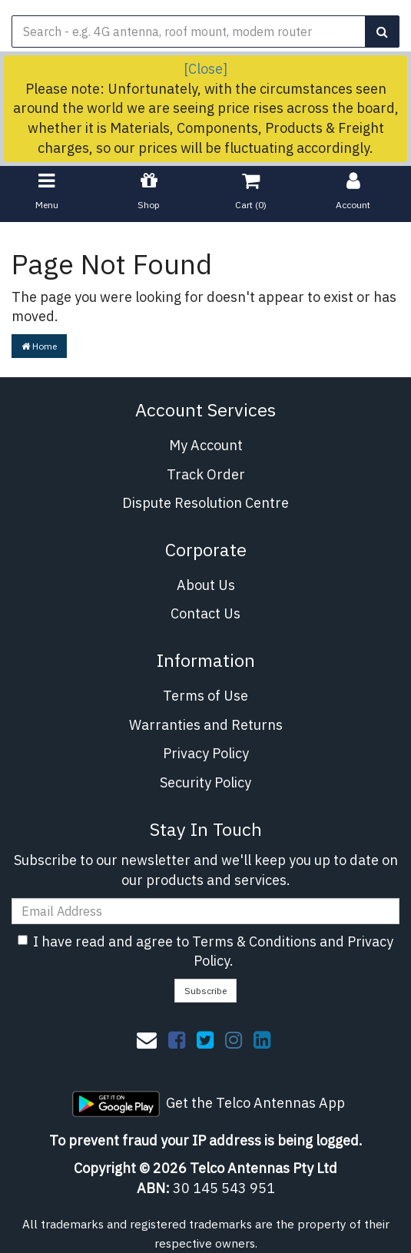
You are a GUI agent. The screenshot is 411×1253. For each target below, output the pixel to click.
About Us (206, 585)
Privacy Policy (206, 753)
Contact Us (205, 613)
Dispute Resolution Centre (205, 503)
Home (39, 346)
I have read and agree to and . (205, 951)
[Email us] (147, 1039)
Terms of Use (205, 695)
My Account (206, 445)
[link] (176, 1039)
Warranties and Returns (206, 725)
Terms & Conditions (254, 941)
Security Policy (205, 782)
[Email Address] (205, 911)
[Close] (205, 69)
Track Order (206, 474)
